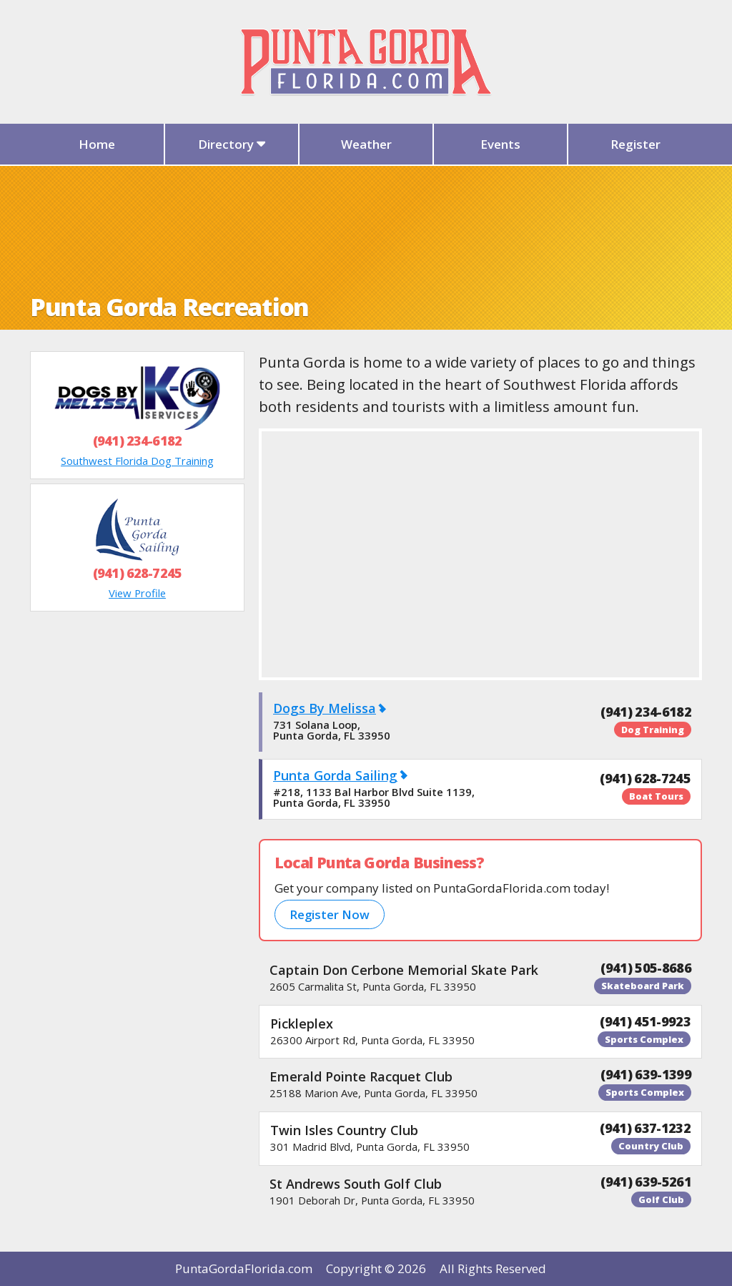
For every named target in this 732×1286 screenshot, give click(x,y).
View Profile (137, 593)
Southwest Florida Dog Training (137, 460)
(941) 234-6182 (137, 440)
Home (97, 144)
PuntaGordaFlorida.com (243, 1268)
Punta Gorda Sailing (335, 775)
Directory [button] (232, 144)
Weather (366, 144)
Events (500, 144)
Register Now (330, 914)
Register (635, 144)
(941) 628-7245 (137, 572)
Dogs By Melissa (324, 708)
